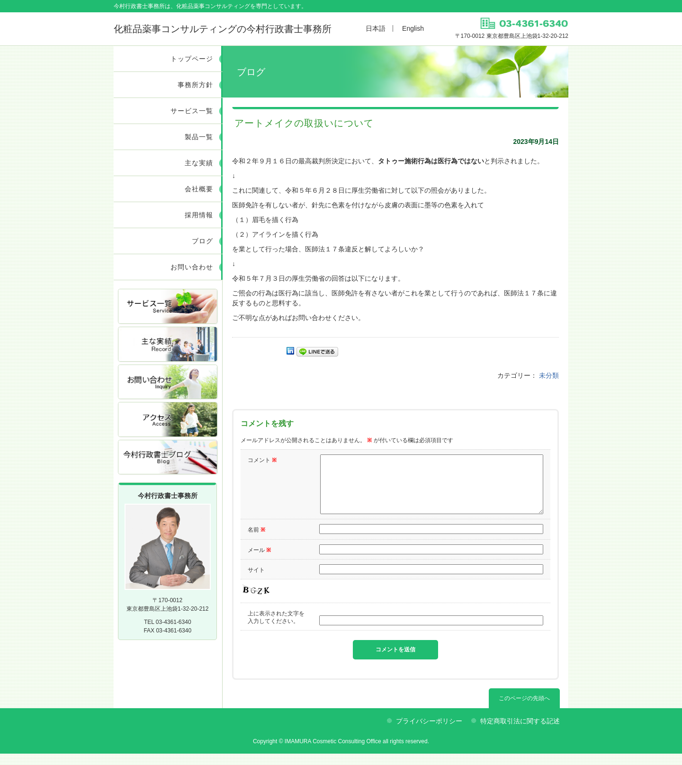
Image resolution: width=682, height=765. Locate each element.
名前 (256, 541)
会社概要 (199, 189)
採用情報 (199, 215)
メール (259, 561)
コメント (262, 460)
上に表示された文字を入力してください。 (276, 629)
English (413, 28)
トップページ (191, 58)
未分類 (549, 375)
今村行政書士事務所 (223, 29)
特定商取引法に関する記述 (520, 732)
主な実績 (199, 163)
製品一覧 (199, 137)
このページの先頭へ (524, 709)
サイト (256, 581)
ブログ (202, 241)
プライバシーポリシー (429, 732)
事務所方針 (195, 85)
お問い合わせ (191, 267)
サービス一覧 (191, 111)
